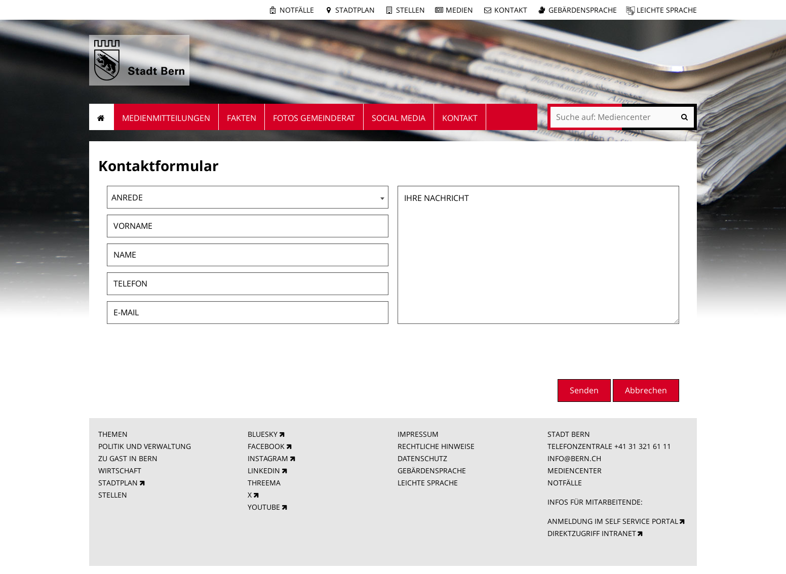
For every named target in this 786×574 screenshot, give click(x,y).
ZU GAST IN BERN (128, 458)
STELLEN (112, 495)
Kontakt (510, 10)
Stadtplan (355, 10)
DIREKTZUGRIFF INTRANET (591, 533)
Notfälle (297, 10)
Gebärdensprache (582, 10)
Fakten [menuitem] (241, 118)
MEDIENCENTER (574, 470)
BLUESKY (263, 434)
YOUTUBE (264, 507)
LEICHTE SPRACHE (428, 482)
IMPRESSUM (418, 434)
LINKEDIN (264, 470)
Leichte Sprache (667, 10)
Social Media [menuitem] (398, 118)
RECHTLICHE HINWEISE (436, 446)
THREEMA (264, 482)
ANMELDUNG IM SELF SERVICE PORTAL (612, 521)
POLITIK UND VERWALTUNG (144, 446)
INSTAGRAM (268, 458)
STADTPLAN (118, 482)
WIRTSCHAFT (119, 470)
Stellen (410, 10)
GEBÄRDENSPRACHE (432, 470)
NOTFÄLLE (564, 482)
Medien (459, 10)
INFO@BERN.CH (574, 458)
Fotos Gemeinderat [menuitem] (314, 118)
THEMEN (113, 434)
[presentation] (602, 350)
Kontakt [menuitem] (460, 118)
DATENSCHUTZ (422, 458)
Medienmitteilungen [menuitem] (166, 118)
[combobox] (247, 197)
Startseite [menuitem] (101, 117)
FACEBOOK (266, 446)
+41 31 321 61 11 (642, 446)
